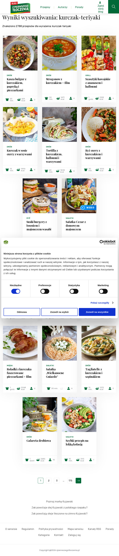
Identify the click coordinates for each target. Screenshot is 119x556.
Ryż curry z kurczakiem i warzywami (93, 154)
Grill (88, 75)
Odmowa (22, 312)
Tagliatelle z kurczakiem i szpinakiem (93, 372)
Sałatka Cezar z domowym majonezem (76, 225)
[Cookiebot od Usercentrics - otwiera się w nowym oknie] (101, 242)
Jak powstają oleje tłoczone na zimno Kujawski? (59, 513)
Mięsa (10, 365)
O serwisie (11, 529)
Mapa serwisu (75, 529)
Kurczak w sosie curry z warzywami (19, 152)
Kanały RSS (94, 529)
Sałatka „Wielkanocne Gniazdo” (55, 372)
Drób (9, 75)
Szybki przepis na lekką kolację (77, 442)
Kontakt (58, 535)
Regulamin (28, 529)
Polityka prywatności (51, 529)
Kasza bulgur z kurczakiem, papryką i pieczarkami (16, 84)
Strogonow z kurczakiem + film (58, 81)
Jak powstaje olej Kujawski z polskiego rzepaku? (60, 507)
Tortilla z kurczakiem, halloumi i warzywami (54, 156)
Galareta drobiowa (38, 440)
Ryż (28, 218)
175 (70, 480)
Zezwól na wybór (59, 312)
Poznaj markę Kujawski (59, 501)
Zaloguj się (74, 535)
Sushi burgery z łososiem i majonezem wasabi (38, 225)
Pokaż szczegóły (100, 302)
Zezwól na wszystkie (97, 312)
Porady (110, 529)
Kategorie (44, 535)
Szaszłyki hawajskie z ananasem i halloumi (97, 82)
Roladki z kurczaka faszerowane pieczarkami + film (19, 372)
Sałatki (70, 218)
